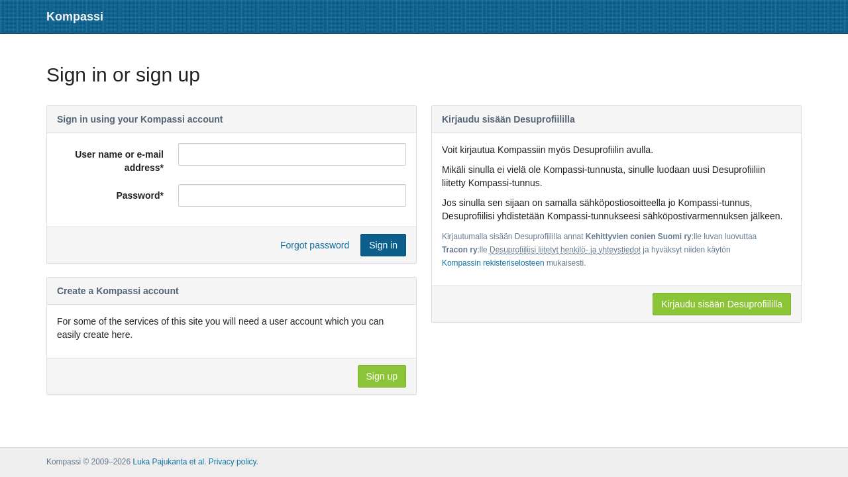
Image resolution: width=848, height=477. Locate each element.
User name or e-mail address (119, 161)
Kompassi (74, 16)
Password (140, 195)
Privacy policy (232, 461)
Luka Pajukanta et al (168, 461)
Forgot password (314, 245)
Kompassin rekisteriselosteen (493, 263)
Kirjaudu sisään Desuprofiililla (721, 304)
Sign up (382, 376)
